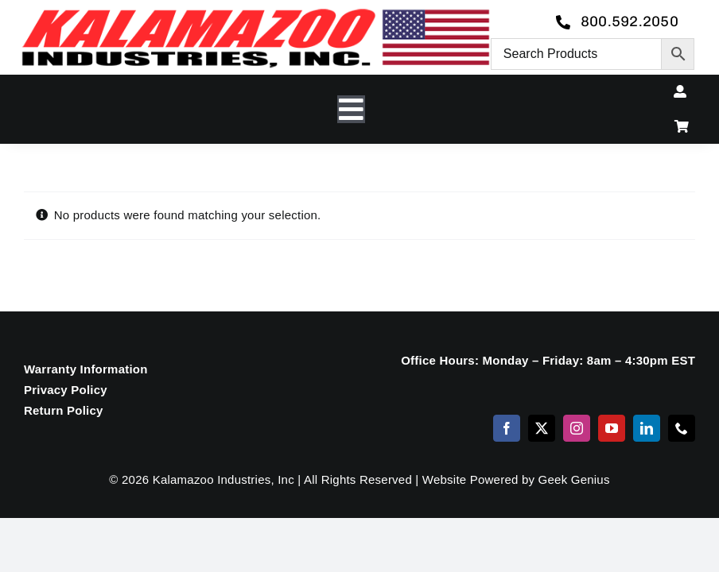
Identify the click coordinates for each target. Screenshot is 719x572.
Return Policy (63, 410)
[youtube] (611, 428)
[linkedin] (646, 428)
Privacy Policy (65, 389)
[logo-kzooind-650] (255, 14)
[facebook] (506, 428)
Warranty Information (86, 369)
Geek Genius (574, 479)
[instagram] (576, 428)
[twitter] (541, 428)
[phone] (681, 428)
